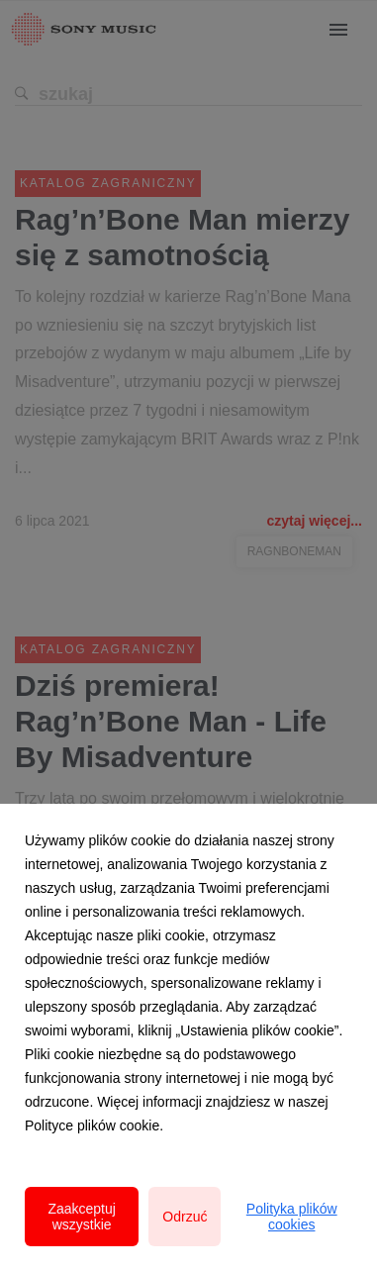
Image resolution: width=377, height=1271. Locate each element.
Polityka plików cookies (291, 1216)
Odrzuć (184, 1216)
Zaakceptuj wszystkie (81, 1216)
